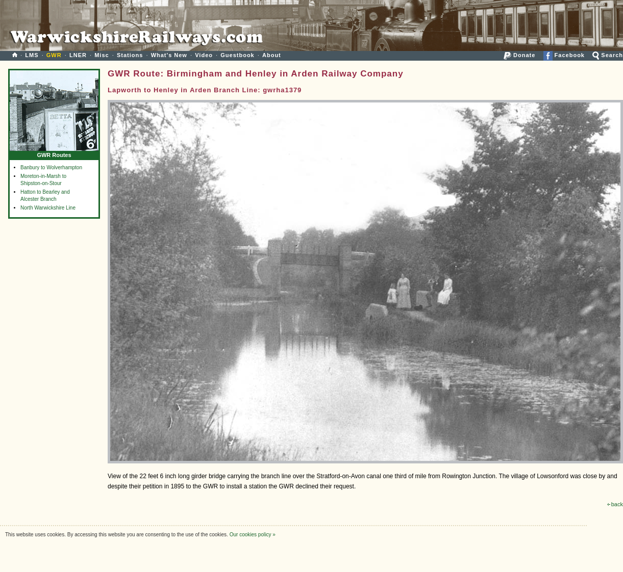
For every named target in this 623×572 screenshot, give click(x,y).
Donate (519, 55)
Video (204, 55)
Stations (130, 55)
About (271, 55)
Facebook (564, 55)
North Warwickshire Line (48, 208)
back (615, 504)
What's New (169, 55)
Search (607, 55)
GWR (54, 55)
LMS (31, 55)
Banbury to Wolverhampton (51, 167)
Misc (101, 55)
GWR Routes (54, 152)
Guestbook (237, 55)
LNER (78, 55)
